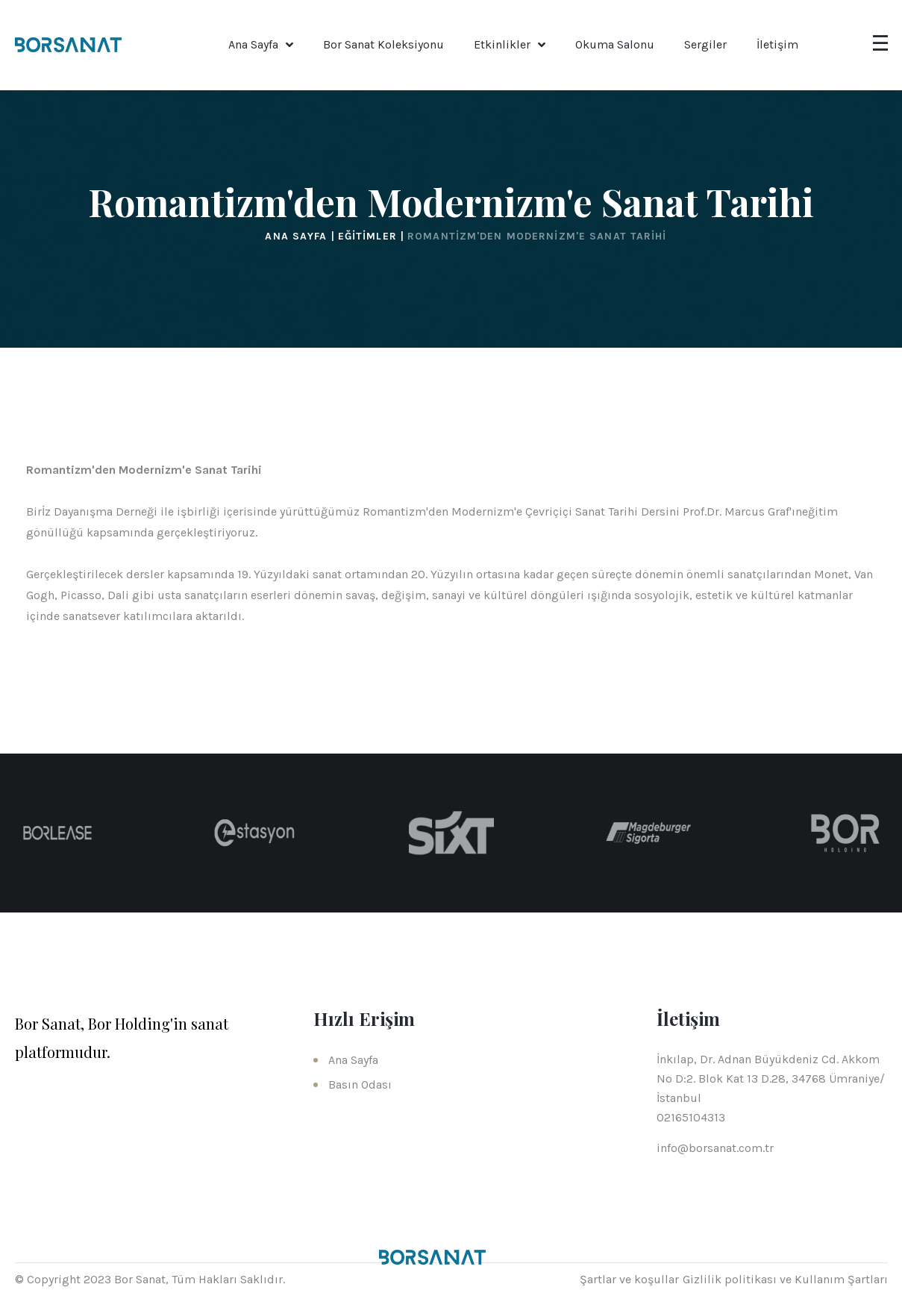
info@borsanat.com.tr (715, 1148)
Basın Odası (360, 1084)
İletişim (777, 44)
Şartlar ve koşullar (629, 1279)
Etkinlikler (502, 44)
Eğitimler (369, 236)
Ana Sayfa (253, 44)
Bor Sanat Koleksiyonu (383, 44)
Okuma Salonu (614, 44)
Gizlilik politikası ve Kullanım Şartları (785, 1279)
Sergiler (705, 44)
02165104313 (691, 1117)
